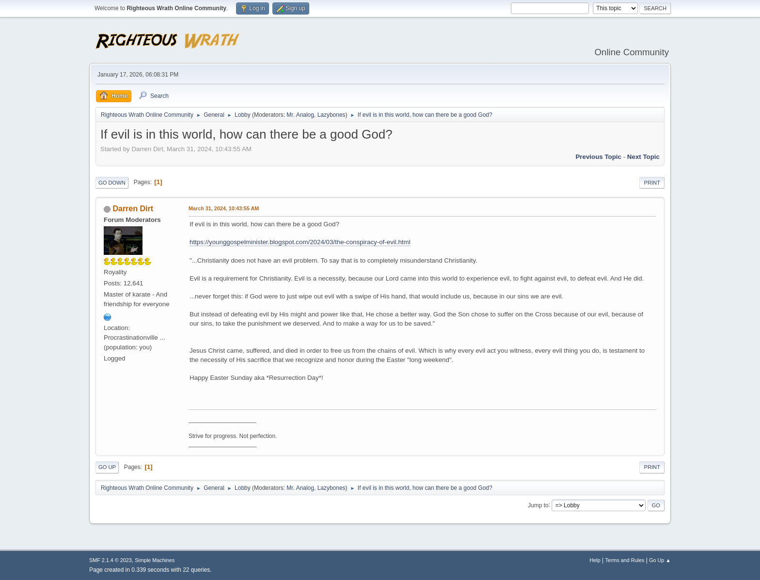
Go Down (112, 183)
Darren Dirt (132, 208)
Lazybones (331, 114)
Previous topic (598, 156)
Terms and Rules (625, 560)
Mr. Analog (300, 114)
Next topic (643, 156)
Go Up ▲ (660, 560)
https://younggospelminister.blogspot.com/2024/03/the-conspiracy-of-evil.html (300, 242)
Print (652, 183)
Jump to (538, 505)
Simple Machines (154, 560)
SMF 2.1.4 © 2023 (110, 560)
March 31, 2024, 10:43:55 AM (224, 208)
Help (595, 560)
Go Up (107, 467)
